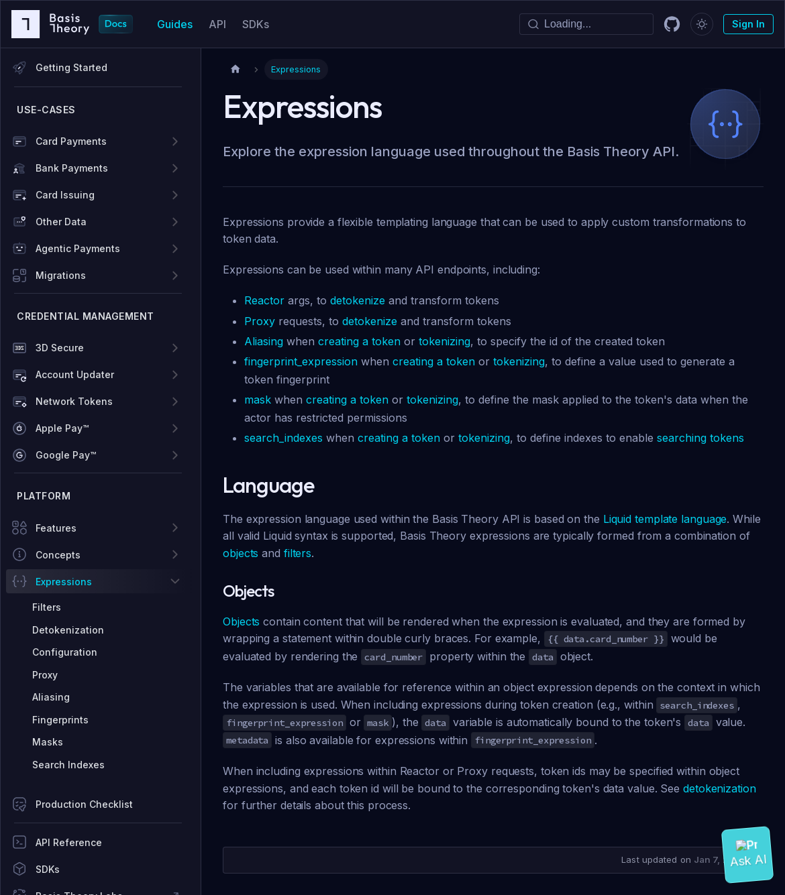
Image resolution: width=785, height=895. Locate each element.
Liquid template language (665, 519)
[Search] (586, 24)
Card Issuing (65, 194)
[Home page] (235, 69)
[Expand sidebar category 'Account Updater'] (175, 374)
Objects (241, 621)
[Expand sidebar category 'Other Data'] (175, 222)
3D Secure (60, 347)
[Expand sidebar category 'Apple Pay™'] (175, 428)
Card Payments (71, 141)
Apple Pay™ (62, 428)
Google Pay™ (66, 455)
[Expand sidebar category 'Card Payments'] (175, 141)
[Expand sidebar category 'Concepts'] (175, 554)
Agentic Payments (78, 248)
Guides (175, 24)
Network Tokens (74, 401)
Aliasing (263, 341)
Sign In (748, 23)
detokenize (357, 300)
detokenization (719, 788)
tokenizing (444, 341)
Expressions (64, 581)
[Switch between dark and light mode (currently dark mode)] (701, 24)
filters (297, 553)
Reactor (264, 300)
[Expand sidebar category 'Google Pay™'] (175, 455)
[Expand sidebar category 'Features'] (175, 527)
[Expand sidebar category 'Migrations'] (175, 275)
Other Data (61, 221)
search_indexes (283, 437)
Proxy (259, 321)
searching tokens (700, 437)
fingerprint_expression (301, 361)
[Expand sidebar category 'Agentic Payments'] (175, 248)
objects (240, 553)
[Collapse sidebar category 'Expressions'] (175, 581)
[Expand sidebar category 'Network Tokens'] (175, 401)
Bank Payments (72, 168)
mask (257, 399)
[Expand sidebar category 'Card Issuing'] (175, 195)
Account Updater (75, 374)
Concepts (58, 554)
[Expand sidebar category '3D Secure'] (175, 348)
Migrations (61, 275)
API (217, 24)
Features (56, 528)
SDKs (255, 24)
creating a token (359, 341)
